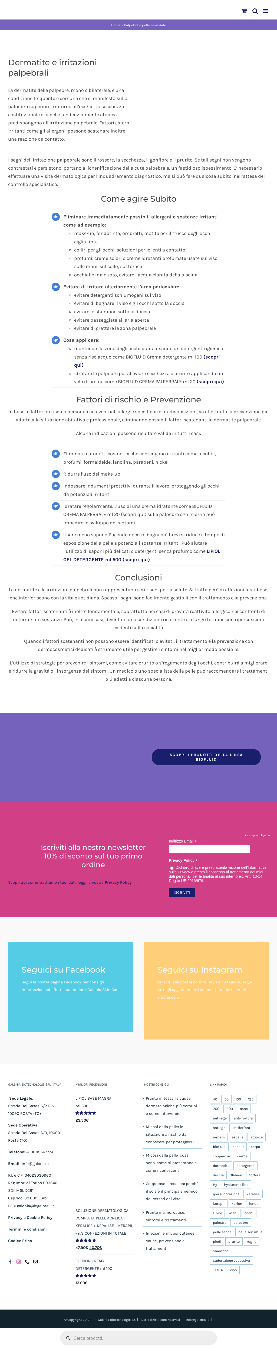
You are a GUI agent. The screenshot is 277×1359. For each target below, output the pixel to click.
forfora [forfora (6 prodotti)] (254, 1175)
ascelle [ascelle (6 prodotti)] (237, 1137)
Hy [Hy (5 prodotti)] (215, 1185)
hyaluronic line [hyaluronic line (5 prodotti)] (236, 1185)
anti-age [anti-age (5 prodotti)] (220, 1118)
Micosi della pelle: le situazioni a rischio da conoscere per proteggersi (170, 1134)
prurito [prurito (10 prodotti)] (234, 1241)
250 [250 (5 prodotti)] (216, 1109)
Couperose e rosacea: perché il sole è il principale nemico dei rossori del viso (172, 1191)
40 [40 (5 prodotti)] (215, 1099)
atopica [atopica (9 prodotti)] (256, 1137)
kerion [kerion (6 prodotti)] (237, 1204)
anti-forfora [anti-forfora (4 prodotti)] (243, 1118)
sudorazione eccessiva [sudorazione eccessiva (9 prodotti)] (231, 1260)
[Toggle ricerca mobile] (255, 11)
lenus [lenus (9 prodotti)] (253, 1204)
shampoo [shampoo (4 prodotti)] (220, 1251)
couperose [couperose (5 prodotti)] (221, 1156)
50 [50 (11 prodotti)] (226, 1099)
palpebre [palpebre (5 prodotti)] (240, 1223)
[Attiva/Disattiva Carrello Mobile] (244, 11)
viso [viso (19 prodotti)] (233, 1270)
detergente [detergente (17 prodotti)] (245, 1166)
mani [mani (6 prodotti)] (233, 1213)
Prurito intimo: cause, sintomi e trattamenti (166, 1216)
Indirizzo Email (183, 841)
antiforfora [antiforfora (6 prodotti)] (241, 1128)
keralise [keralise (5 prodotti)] (253, 1194)
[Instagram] (19, 1262)
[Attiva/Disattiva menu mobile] (266, 11)
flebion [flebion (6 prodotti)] (236, 1175)
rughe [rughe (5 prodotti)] (251, 1241)
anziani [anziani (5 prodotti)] (219, 1137)
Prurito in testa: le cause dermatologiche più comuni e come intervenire (171, 1106)
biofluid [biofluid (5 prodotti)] (219, 1147)
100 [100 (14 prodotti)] (238, 1099)
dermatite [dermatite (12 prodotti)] (221, 1166)
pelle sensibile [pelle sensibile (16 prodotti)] (250, 1232)
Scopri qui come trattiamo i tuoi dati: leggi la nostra (70, 882)
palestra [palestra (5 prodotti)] (219, 1223)
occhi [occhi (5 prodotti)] (249, 1213)
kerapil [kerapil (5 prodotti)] (219, 1204)
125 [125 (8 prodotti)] (250, 1099)
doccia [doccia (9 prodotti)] (218, 1175)
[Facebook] (10, 1262)
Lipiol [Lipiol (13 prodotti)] (217, 1213)
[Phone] (27, 1262)
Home (116, 25)
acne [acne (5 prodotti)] (244, 1109)
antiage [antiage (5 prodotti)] (219, 1128)
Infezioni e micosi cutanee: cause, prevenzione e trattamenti (170, 1241)
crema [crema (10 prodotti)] (242, 1156)
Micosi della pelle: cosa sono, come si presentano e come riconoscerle (171, 1163)
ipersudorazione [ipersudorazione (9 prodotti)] (226, 1194)
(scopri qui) (210, 382)
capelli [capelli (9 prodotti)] (238, 1147)
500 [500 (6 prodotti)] (229, 1109)
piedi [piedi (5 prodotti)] (217, 1241)
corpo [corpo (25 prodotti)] (255, 1147)
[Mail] (35, 1262)
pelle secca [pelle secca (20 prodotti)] (222, 1232)
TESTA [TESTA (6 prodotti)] (218, 1270)
